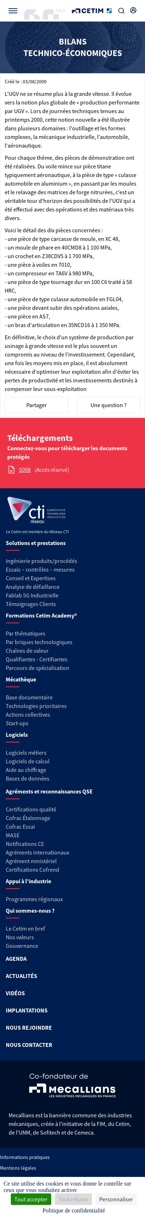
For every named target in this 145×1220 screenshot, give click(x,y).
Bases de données (27, 778)
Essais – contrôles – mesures (40, 569)
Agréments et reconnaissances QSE (49, 791)
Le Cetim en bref (25, 928)
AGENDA (16, 958)
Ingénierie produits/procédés (41, 560)
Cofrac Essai (20, 826)
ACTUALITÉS (21, 975)
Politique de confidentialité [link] (74, 1210)
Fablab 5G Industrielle (32, 595)
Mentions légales (18, 1168)
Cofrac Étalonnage (28, 817)
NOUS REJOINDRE (29, 1027)
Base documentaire (29, 697)
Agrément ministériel (31, 861)
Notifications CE (25, 843)
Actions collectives (28, 714)
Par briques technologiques (39, 642)
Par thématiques (25, 633)
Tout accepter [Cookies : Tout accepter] (31, 1199)
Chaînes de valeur (27, 650)
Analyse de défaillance (33, 586)
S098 (25, 469)
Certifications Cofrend (32, 869)
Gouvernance (22, 945)
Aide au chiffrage (26, 769)
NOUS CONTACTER (29, 1044)
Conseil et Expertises (31, 578)
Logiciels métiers (26, 752)
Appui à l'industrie (28, 881)
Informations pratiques (25, 1157)
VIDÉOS (15, 993)
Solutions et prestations (36, 542)
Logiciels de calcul (27, 761)
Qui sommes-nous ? (30, 910)
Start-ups (17, 723)
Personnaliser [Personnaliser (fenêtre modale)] (116, 1199)
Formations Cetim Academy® (41, 615)
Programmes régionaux (34, 899)
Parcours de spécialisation (37, 667)
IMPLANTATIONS (27, 1010)
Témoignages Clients (31, 603)
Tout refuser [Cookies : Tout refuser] (73, 1199)
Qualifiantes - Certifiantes (36, 659)
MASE (12, 835)
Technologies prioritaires (36, 705)
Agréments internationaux (37, 852)
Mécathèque (21, 679)
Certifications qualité (31, 809)
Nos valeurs (20, 937)
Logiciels (17, 734)
